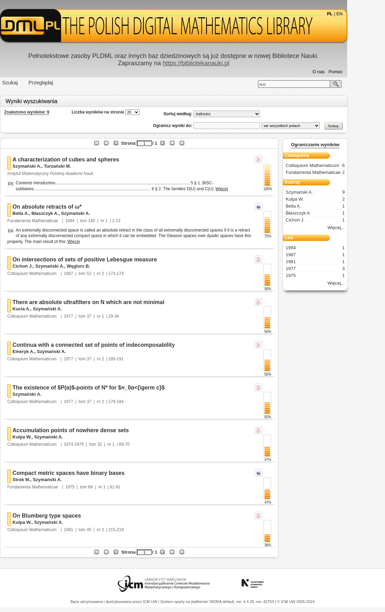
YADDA (216, 602)
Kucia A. (41, 308)
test (281, 84)
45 (108, 529)
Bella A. (40, 213)
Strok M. (40, 479)
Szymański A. (46, 166)
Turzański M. (76, 166)
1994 (88, 220)
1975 (88, 487)
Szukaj (29, 82)
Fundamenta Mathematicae (52, 220)
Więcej (240, 188)
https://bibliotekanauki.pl (215, 63)
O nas (338, 71)
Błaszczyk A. (63, 213)
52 (108, 273)
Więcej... (355, 227)
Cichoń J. (42, 266)
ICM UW (150, 602)
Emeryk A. (42, 351)
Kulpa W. (41, 436)
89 (109, 487)
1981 (87, 529)
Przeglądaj (60, 82)
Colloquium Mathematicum (51, 273)
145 (110, 220)
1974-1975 (92, 444)
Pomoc (354, 71)
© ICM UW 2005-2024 (296, 602)
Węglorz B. (97, 266)
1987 (87, 273)
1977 (87, 316)
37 (108, 316)
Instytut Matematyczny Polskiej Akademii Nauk (69, 173)
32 (118, 444)
